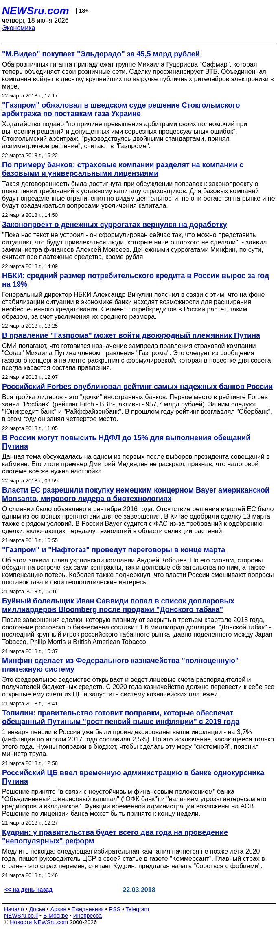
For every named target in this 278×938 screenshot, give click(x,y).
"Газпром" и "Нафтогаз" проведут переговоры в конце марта (113, 550)
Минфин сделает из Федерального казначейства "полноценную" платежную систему (120, 665)
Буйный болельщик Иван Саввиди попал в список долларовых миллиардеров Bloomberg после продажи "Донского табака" (118, 605)
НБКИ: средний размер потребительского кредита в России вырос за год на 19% (135, 280)
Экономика (18, 27)
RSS (114, 909)
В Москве (55, 915)
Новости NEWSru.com (39, 922)
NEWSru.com (35, 10)
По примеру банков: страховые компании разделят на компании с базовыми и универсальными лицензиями (122, 169)
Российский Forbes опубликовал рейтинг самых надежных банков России (137, 387)
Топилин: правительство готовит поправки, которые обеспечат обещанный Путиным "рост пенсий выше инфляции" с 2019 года (120, 717)
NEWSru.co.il (21, 915)
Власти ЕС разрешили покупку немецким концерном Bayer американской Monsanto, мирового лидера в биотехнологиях (135, 494)
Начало (14, 909)
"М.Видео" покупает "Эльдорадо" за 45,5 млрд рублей (101, 54)
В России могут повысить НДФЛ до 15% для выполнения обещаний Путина (126, 442)
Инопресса (87, 915)
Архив (58, 909)
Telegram (137, 909)
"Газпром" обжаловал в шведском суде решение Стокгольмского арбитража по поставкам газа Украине (121, 109)
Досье (37, 909)
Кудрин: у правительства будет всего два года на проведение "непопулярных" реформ (115, 836)
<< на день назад (28, 889)
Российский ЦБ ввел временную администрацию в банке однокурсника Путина (133, 777)
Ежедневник (88, 909)
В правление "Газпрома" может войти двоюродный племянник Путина (131, 335)
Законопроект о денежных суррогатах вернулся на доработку (114, 224)
